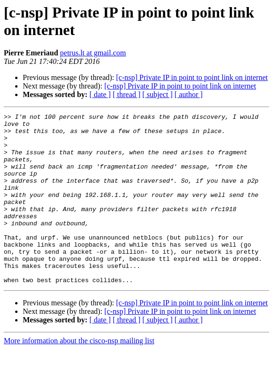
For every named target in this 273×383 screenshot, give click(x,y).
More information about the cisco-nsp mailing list (79, 375)
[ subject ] (157, 94)
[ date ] (100, 94)
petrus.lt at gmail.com (93, 53)
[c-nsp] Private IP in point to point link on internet (192, 77)
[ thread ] (127, 94)
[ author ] (189, 94)
